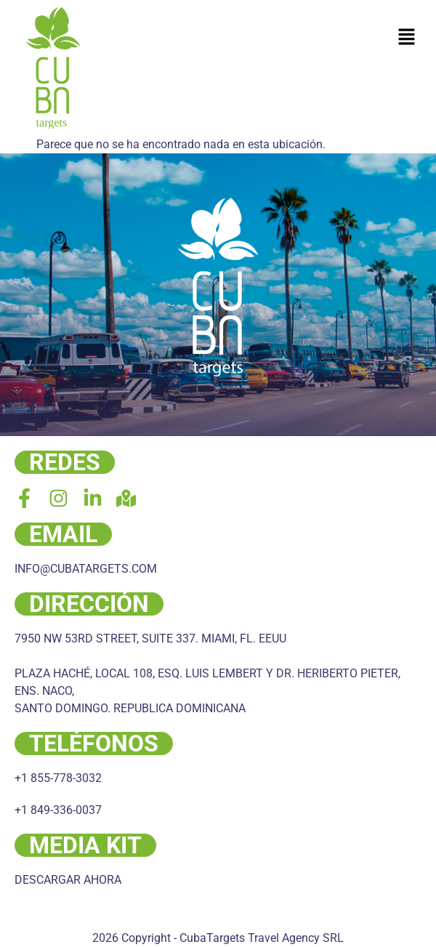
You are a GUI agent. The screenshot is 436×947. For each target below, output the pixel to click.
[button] (406, 38)
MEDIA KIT (85, 845)
